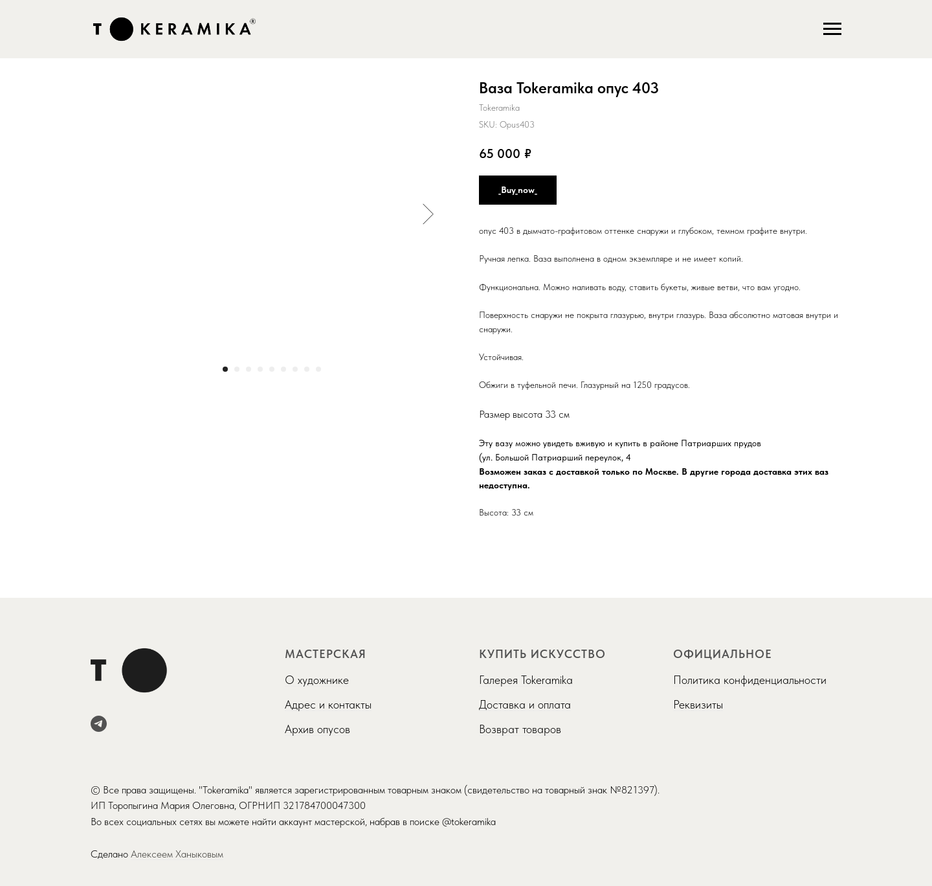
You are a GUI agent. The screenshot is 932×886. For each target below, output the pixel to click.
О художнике (317, 680)
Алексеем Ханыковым (177, 854)
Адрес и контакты (328, 704)
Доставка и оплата (525, 704)
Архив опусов (317, 729)
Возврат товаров (520, 729)
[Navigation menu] (832, 29)
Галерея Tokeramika (526, 680)
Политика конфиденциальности (750, 680)
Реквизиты (698, 704)
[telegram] (99, 724)
